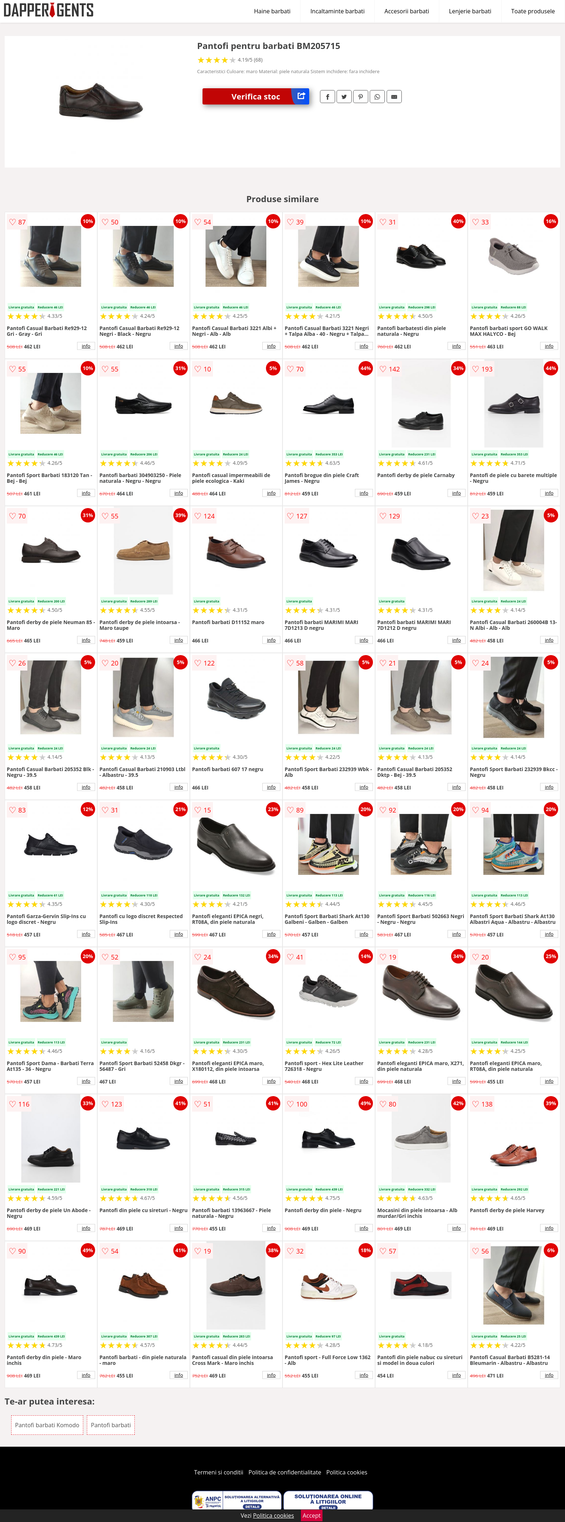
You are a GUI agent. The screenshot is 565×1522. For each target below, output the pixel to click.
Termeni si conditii (219, 1472)
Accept (312, 1515)
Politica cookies (347, 1472)
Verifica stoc (270, 96)
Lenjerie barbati (470, 11)
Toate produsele (533, 11)
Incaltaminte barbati (337, 11)
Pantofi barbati (111, 1425)
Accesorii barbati (406, 11)
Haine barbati (272, 11)
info (86, 346)
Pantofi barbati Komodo (47, 1425)
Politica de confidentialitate (285, 1472)
